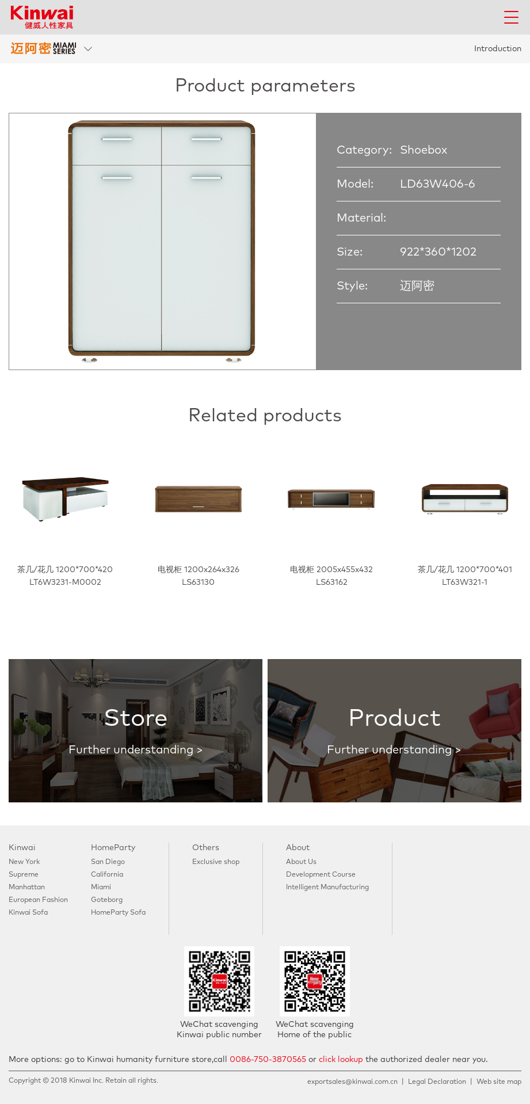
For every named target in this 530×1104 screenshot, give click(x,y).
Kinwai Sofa (28, 912)
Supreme (24, 874)
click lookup (341, 1060)
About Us (301, 862)
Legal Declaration (437, 1082)
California (107, 874)
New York (24, 862)
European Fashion (38, 900)
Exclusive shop (215, 862)
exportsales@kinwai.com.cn (352, 1082)
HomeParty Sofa (118, 912)
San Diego (108, 862)
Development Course (321, 874)
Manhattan (27, 887)
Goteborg (107, 900)
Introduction (497, 49)
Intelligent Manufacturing (327, 887)
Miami (101, 887)
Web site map (498, 1082)
